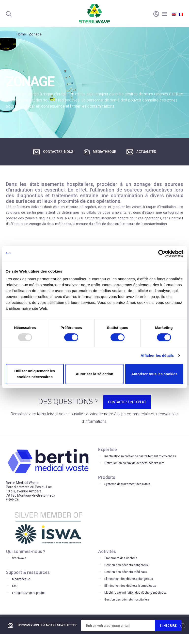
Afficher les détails (157, 355)
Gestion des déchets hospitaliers (127, 599)
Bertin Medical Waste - (94, 13)
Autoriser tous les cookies (154, 374)
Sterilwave (19, 558)
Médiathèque (100, 151)
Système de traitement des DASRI (127, 484)
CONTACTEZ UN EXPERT (127, 402)
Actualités (141, 151)
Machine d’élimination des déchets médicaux (135, 592)
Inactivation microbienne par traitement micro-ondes (140, 456)
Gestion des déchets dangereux (126, 565)
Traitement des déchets (120, 558)
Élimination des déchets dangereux (128, 579)
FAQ (14, 586)
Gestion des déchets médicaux (125, 572)
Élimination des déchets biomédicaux (130, 585)
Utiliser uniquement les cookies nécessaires (34, 374)
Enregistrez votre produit (29, 593)
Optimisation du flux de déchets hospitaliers (134, 463)
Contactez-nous (53, 151)
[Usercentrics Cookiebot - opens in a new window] (161, 253)
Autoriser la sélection (94, 374)
